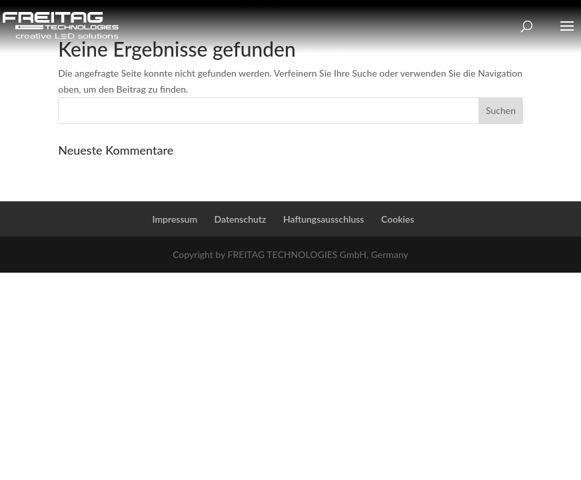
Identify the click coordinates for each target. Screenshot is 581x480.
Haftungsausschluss (323, 219)
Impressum (175, 219)
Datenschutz (241, 219)
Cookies (397, 219)
